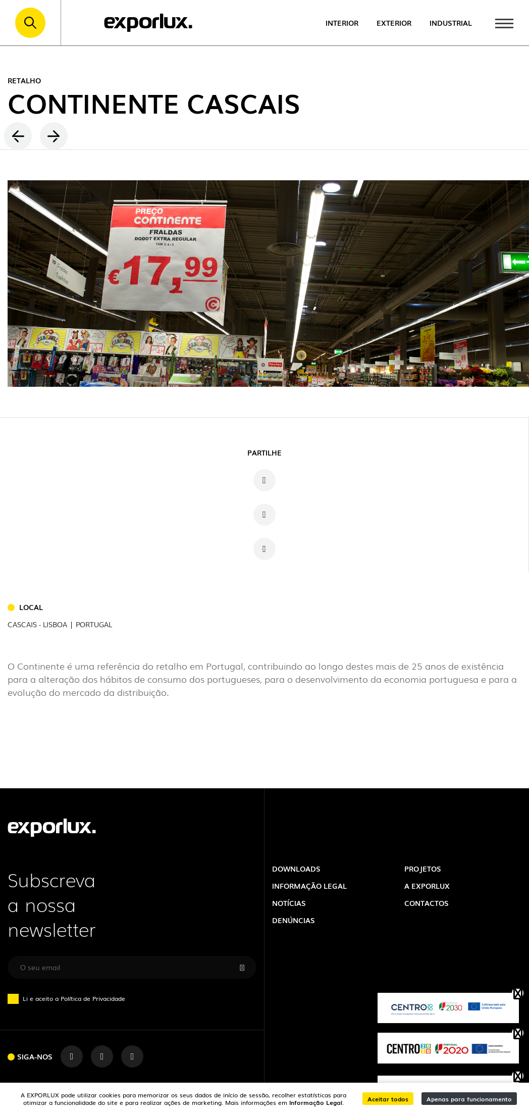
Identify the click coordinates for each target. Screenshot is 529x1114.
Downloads (296, 868)
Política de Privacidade (93, 998)
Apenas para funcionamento (469, 1098)
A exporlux (427, 885)
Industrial (451, 22)
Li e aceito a (71, 998)
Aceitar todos (387, 1098)
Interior (342, 22)
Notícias (289, 902)
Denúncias (293, 920)
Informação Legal (315, 1102)
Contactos (426, 902)
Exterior (394, 22)
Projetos (422, 868)
